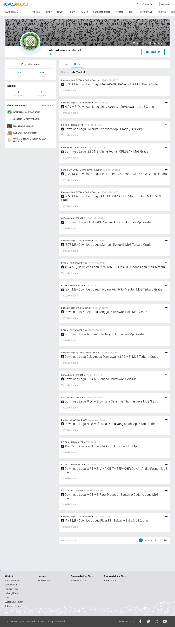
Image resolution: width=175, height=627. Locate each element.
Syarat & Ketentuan (14, 601)
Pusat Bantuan (12, 580)
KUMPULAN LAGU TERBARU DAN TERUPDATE (29, 140)
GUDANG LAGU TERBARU (26, 119)
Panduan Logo (11, 589)
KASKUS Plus (44, 580)
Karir (7, 597)
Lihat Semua (47, 105)
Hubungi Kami (11, 593)
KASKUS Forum (78, 580)
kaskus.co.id (15, 4)
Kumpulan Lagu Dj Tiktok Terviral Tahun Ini (80, 80)
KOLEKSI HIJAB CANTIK (25, 132)
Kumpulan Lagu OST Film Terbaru (76, 103)
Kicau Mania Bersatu (23, 126)
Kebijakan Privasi (13, 606)
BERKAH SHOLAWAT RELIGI (27, 112)
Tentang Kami (11, 584)
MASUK (165, 4)
